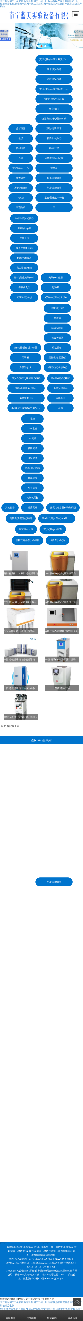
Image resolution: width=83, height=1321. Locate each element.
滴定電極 (32, 458)
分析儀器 (20, 128)
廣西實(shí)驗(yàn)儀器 (29, 1251)
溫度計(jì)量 (25, 367)
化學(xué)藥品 (60, 388)
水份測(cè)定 (20, 187)
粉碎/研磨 (54, 148)
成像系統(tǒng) (24, 297)
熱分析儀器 (57, 337)
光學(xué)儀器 (56, 277)
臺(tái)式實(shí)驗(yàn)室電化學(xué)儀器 (58, 518)
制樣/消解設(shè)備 (54, 99)
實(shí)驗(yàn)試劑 (52, 529)
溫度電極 (32, 507)
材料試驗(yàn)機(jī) (57, 367)
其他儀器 (10, 507)
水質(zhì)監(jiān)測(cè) (26, 388)
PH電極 (32, 438)
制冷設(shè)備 (54, 187)
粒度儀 (57, 318)
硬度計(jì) (57, 347)
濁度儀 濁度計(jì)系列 (21, 518)
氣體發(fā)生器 (54, 138)
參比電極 (32, 448)
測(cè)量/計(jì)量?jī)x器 (25, 347)
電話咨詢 (10, 1315)
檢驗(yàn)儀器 (24, 257)
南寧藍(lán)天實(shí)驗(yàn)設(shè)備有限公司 (29, 1247)
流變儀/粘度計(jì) (57, 357)
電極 (32, 418)
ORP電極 (32, 428)
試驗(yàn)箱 (57, 327)
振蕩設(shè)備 (54, 177)
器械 (60, 407)
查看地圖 (72, 1315)
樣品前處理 (24, 287)
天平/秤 (25, 357)
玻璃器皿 (60, 398)
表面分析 (20, 207)
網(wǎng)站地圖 (50, 1274)
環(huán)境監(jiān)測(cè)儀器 (26, 378)
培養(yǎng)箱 (24, 228)
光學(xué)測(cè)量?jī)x (56, 297)
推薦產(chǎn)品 (57, 540)
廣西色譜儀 (50, 1251)
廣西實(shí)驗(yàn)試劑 (43, 1254)
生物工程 (24, 238)
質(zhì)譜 (20, 148)
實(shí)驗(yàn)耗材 (60, 378)
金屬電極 (32, 478)
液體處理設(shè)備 (54, 158)
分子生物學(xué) (24, 248)
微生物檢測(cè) (24, 267)
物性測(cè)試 (57, 308)
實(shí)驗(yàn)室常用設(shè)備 (54, 59)
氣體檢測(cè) (26, 398)
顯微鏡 (55, 287)
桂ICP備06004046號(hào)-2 (49, 1278)
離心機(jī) (54, 108)
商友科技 (34, 1274)
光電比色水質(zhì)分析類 (63, 507)
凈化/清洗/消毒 (54, 128)
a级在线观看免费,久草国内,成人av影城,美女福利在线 (27, 1309)
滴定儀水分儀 (26, 529)
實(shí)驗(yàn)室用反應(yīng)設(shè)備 (56, 89)
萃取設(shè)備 (54, 79)
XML (63, 1274)
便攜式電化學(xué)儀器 (27, 540)
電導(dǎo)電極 (32, 468)
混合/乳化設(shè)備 (54, 197)
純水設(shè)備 (54, 69)
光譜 (20, 158)
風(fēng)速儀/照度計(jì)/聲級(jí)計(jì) (28, 407)
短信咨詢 (31, 1315)
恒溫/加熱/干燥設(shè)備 (54, 118)
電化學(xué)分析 (20, 168)
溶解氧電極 (32, 497)
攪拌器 (54, 168)
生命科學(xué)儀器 (24, 218)
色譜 (20, 138)
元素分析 (20, 177)
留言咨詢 (52, 1315)
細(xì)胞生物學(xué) (24, 277)
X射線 (20, 197)
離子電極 (32, 487)
